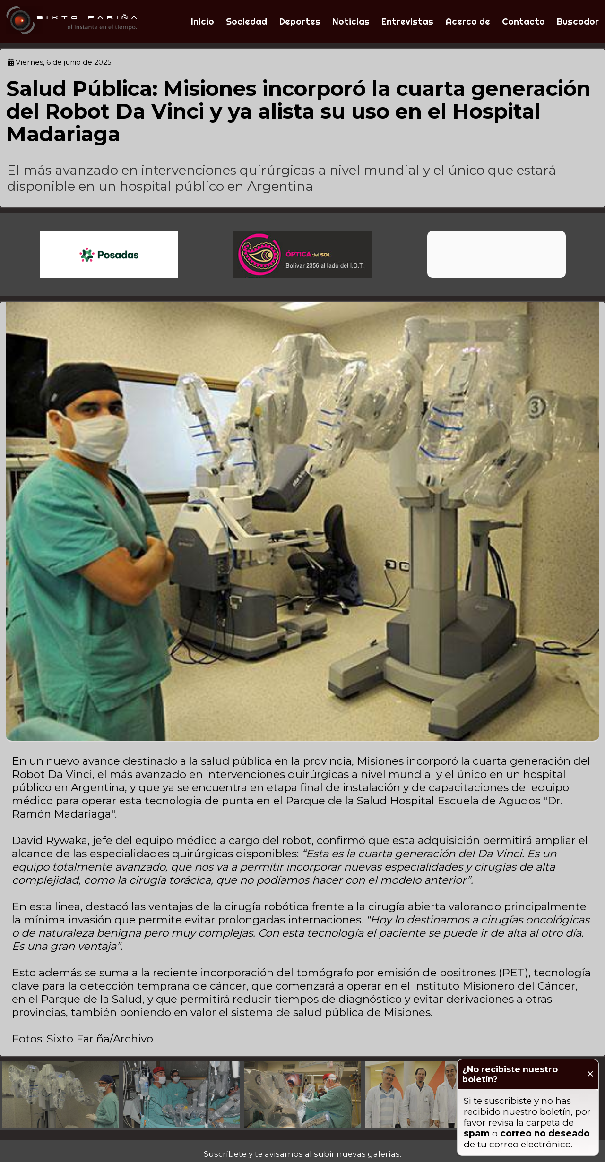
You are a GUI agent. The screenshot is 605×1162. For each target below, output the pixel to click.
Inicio (202, 21)
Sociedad (246, 21)
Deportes (299, 21)
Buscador (578, 21)
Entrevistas (407, 21)
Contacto (523, 21)
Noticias (351, 21)
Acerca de (468, 21)
